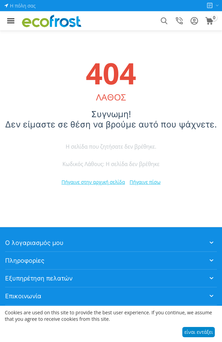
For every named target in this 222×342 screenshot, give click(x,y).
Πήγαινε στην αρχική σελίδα (93, 182)
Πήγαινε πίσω (145, 182)
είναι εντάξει (198, 332)
